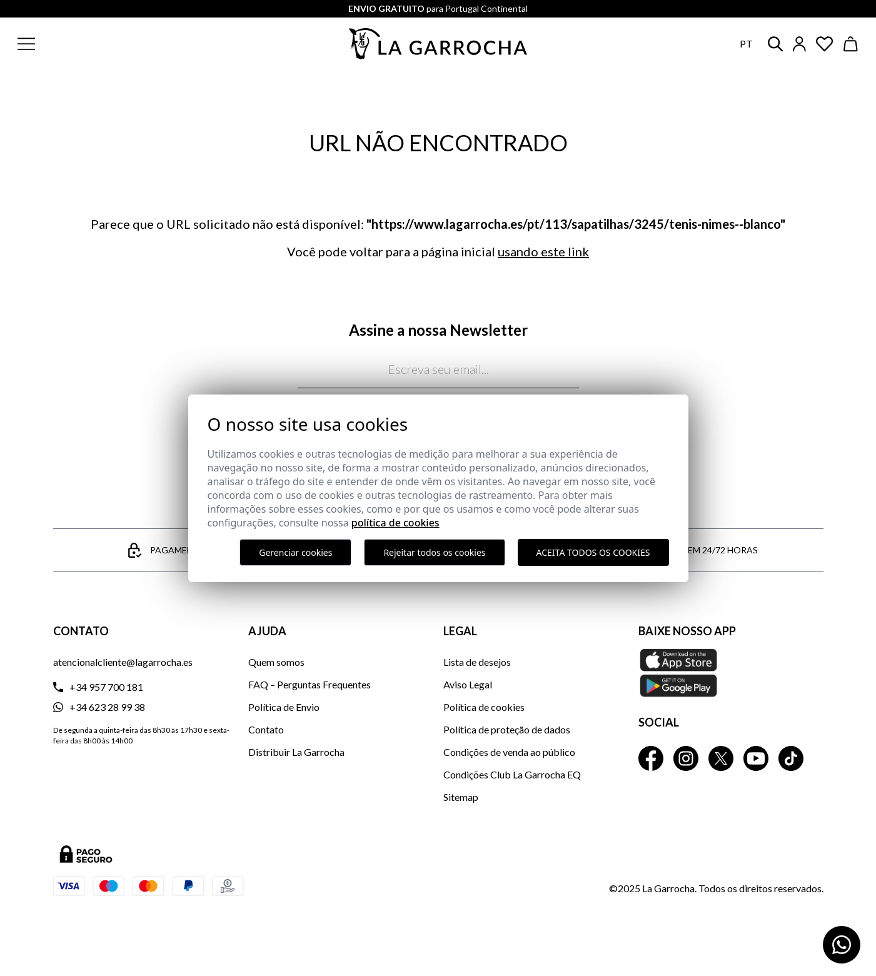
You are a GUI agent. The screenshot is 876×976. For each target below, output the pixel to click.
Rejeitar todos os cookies (434, 552)
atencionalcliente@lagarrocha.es (123, 662)
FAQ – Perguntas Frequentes (309, 684)
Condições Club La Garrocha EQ (512, 774)
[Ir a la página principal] (438, 43)
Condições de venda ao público (509, 752)
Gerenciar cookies (295, 552)
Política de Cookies (395, 523)
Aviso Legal (467, 684)
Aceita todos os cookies (593, 552)
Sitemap (460, 797)
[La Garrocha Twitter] (720, 758)
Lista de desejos (477, 662)
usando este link (543, 251)
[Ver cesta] (850, 44)
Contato (266, 729)
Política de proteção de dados (506, 729)
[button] (102, 44)
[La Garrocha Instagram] (685, 758)
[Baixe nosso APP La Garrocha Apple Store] (730, 672)
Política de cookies (484, 707)
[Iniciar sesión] (799, 44)
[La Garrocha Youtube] (755, 758)
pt (746, 43)
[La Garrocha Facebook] (650, 758)
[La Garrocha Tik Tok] (790, 758)
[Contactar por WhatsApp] (841, 944)
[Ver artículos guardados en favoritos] (824, 44)
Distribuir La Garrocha (296, 752)
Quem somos (276, 662)
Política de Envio (284, 707)
